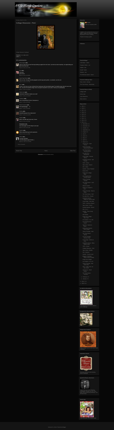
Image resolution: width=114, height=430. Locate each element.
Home (46, 150)
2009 (83, 283)
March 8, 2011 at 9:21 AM (24, 127)
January (85, 278)
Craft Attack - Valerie (84, 62)
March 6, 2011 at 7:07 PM (24, 81)
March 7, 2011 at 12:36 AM (25, 89)
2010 (83, 281)
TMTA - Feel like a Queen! (88, 203)
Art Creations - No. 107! (88, 261)
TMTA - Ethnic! (86, 162)
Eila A (20, 84)
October (85, 127)
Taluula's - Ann (83, 72)
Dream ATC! (85, 170)
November (85, 125)
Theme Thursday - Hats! (88, 231)
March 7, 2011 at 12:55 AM (25, 95)
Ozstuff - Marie (83, 70)
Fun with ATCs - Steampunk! (86, 154)
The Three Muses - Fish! (88, 194)
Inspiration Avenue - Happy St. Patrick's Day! (89, 199)
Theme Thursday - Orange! (87, 180)
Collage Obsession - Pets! (88, 248)
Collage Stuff (83, 91)
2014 (83, 116)
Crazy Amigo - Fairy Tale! (88, 201)
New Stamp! (85, 214)
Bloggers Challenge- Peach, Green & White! (88, 257)
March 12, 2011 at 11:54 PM (25, 141)
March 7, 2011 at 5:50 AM (24, 102)
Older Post (72, 150)
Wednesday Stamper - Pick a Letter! (88, 229)
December (85, 123)
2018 (83, 108)
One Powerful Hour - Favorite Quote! (87, 177)
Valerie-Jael (22, 92)
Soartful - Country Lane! (88, 254)
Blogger (64, 427)
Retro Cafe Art (83, 99)
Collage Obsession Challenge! (22, 52)
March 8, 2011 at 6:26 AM (24, 121)
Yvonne (88, 22)
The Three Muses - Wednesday (87, 84)
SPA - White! (85, 166)
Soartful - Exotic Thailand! (88, 168)
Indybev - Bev (83, 67)
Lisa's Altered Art (84, 96)
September (85, 129)
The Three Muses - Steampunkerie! (87, 150)
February (85, 276)
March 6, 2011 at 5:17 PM (24, 67)
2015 (83, 114)
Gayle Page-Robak (23, 78)
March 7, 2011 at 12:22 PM (25, 114)
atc (20, 56)
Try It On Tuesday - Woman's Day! (87, 237)
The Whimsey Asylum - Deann (87, 74)
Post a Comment (21, 144)
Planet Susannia (23, 104)
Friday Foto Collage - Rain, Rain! (87, 217)
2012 (83, 120)
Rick (20, 70)
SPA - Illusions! (86, 252)
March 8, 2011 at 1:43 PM (24, 133)
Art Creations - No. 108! (88, 219)
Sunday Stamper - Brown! (88, 207)
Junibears (21, 98)
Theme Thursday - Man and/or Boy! (88, 264)
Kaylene (21, 130)
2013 (83, 118)
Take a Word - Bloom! (87, 164)
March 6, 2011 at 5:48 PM (24, 75)
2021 (83, 106)
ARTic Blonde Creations (28, 6)
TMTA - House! (86, 246)
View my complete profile (91, 24)
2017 (83, 110)
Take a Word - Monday (85, 82)
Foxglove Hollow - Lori (85, 65)
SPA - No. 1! (85, 209)
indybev (21, 117)
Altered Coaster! (86, 185)
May (84, 137)
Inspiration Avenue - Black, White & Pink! (89, 243)
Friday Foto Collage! (87, 259)
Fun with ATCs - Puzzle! (88, 196)
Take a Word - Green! (87, 205)
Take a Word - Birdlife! (88, 250)
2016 (83, 112)
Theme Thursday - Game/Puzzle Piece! (88, 147)
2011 (83, 122)
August (84, 131)
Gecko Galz (82, 94)
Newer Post (19, 150)
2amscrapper (22, 62)
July (84, 133)
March (84, 141)
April (84, 139)
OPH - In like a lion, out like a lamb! (88, 267)
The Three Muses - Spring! (87, 234)
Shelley (21, 111)
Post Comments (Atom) (49, 154)
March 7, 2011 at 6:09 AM (24, 108)
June (84, 135)
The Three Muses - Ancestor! (87, 274)
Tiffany (20, 136)
